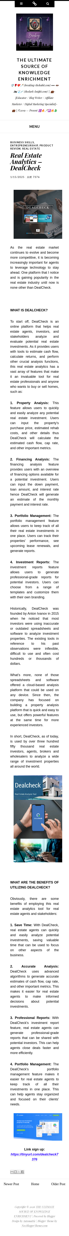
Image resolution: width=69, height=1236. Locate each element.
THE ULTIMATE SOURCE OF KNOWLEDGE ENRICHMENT (34, 1211)
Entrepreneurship (24, 145)
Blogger (51, 1216)
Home (35, 1184)
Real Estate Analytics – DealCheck (26, 161)
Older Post (58, 1184)
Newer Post (11, 1184)
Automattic (29, 1221)
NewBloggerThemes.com (34, 1225)
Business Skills (22, 142)
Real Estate (31, 148)
